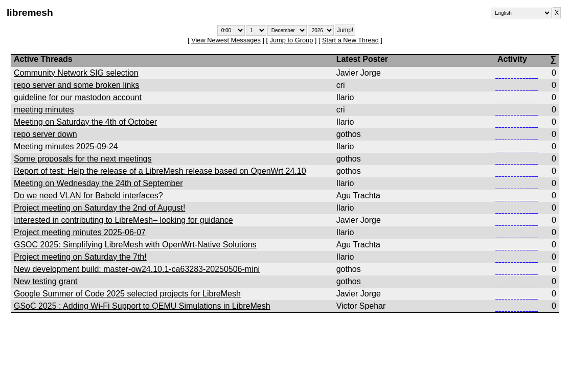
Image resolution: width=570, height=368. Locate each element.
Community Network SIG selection (76, 72)
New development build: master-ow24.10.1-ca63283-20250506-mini (137, 269)
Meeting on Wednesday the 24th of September (98, 183)
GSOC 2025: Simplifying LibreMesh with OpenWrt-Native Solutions (135, 244)
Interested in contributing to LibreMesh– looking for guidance (123, 220)
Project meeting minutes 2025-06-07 (80, 232)
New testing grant (46, 281)
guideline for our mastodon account (78, 97)
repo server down (45, 134)
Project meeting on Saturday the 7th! (80, 256)
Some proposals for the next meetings (82, 158)
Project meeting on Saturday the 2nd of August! (99, 207)
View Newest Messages (226, 40)
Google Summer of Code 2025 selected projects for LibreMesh (127, 293)
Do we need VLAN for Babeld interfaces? (88, 195)
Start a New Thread (350, 40)
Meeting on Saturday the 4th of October (85, 122)
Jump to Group (291, 40)
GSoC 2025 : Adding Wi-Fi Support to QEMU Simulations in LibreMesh (142, 306)
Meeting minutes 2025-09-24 (66, 146)
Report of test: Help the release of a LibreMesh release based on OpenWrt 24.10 (160, 171)
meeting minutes (44, 109)
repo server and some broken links (76, 85)
